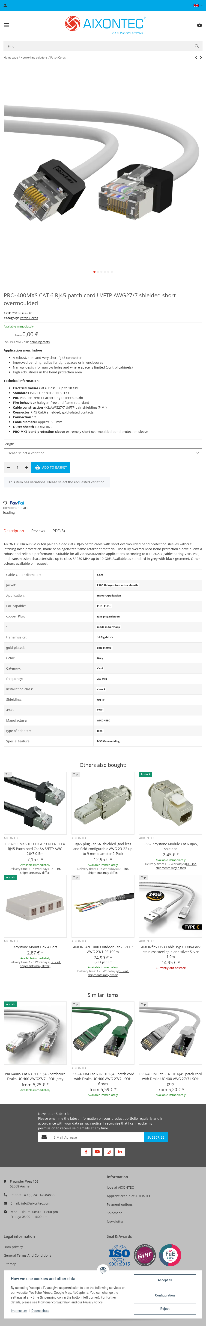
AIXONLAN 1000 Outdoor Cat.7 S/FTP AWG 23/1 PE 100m (103, 949)
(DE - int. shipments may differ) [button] (40, 871)
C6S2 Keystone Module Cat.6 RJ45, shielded (170, 846)
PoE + (107, 606)
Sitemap (10, 1264)
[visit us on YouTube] (97, 1152)
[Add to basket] (51, 467)
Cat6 (100, 668)
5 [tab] (108, 272)
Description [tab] (14, 530)
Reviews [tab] (38, 530)
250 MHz (102, 678)
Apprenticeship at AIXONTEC (129, 1196)
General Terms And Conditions (27, 1255)
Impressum (19, 1311)
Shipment (114, 1213)
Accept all (164, 1280)
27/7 (99, 710)
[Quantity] (17, 467)
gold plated (104, 647)
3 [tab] (101, 272)
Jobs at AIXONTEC (120, 1187)
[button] (198, 5)
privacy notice (91, 1123)
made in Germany (108, 627)
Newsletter (115, 1221)
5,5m (100, 574)
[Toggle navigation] (6, 25)
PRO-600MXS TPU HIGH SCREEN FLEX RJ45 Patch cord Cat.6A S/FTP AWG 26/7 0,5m (35, 849)
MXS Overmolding (108, 741)
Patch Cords (29, 318)
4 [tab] (105, 272)
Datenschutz (41, 1311)
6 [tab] (112, 272)
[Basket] (199, 25)
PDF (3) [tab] (59, 530)
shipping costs (40, 342)
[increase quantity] (26, 467)
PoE (99, 606)
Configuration (164, 1295)
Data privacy (13, 1247)
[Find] (97, 46)
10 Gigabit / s (105, 637)
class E (101, 689)
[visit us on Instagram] (108, 1152)
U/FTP (100, 699)
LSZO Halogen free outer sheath (117, 585)
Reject (164, 1309)
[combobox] (103, 453)
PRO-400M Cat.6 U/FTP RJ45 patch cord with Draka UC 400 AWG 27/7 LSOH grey (170, 1079)
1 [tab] (94, 272)
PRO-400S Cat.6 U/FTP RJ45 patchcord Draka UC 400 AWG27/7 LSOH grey (35, 1076)
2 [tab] (98, 272)
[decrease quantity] (8, 467)
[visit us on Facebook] (86, 1152)
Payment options (120, 1204)
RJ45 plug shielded (108, 616)
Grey (100, 658)
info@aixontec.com (35, 1203)
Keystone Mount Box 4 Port (35, 947)
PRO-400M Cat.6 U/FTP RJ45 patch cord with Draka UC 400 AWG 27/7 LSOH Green (103, 1079)
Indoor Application (109, 595)
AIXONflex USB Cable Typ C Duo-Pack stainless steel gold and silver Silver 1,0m (170, 952)
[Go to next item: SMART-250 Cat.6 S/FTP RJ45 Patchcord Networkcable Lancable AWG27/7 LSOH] (196, 57)
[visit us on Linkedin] (120, 1152)
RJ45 (99, 730)
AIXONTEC (103, 720)
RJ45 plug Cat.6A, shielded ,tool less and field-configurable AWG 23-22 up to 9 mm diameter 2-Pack (102, 849)
